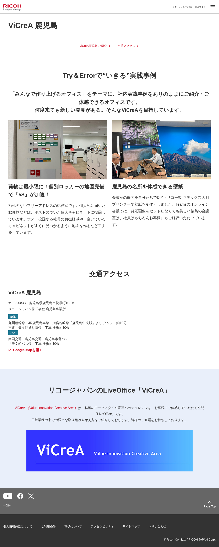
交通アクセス (126, 45)
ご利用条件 (48, 526)
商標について (73, 526)
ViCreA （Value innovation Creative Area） (46, 408)
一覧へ (7, 505)
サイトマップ (131, 526)
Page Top (209, 506)
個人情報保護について (17, 526)
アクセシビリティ (102, 526)
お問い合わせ (157, 526)
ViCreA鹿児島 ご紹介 (93, 45)
